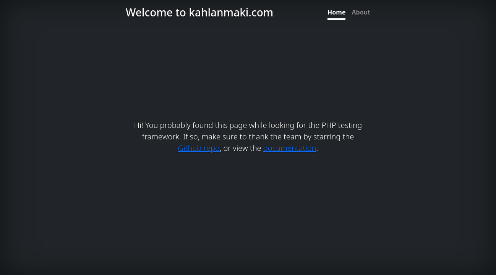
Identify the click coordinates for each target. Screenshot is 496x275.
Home (336, 12)
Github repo (199, 148)
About (361, 12)
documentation (289, 148)
